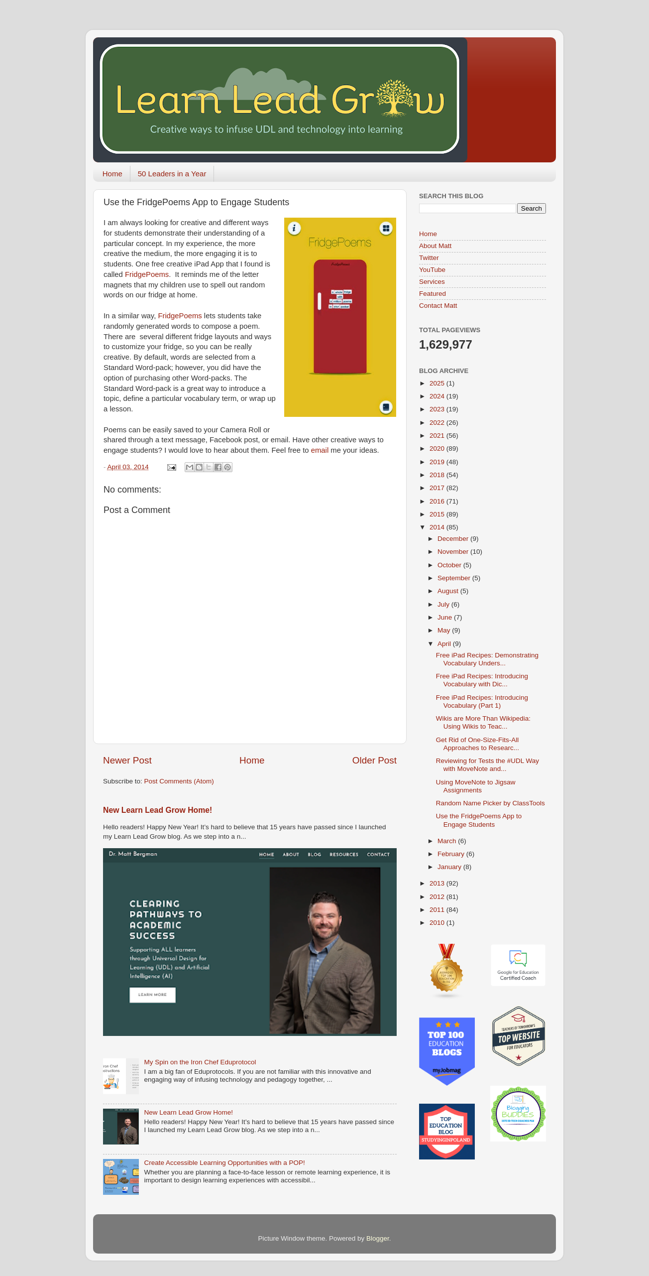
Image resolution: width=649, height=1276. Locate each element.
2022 (438, 422)
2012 (438, 896)
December (453, 538)
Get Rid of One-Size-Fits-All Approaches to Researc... (477, 744)
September (454, 578)
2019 (438, 462)
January (450, 867)
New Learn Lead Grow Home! (157, 810)
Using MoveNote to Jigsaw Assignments (476, 786)
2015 (438, 514)
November (453, 551)
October (450, 565)
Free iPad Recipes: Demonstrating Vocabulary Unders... (487, 659)
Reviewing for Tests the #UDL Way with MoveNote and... (487, 764)
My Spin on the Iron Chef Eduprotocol (200, 1062)
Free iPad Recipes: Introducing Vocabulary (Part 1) (482, 701)
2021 (438, 435)
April (445, 643)
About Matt (435, 246)
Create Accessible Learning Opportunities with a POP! (224, 1162)
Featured (432, 293)
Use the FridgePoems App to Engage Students (479, 820)
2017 (438, 488)
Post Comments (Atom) (179, 781)
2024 (438, 396)
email (321, 450)
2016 (438, 501)
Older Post (374, 760)
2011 (438, 909)
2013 (438, 883)
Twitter (429, 257)
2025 (438, 383)
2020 (438, 448)
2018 (438, 475)
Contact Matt (438, 305)
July (444, 604)
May (444, 630)
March (447, 841)
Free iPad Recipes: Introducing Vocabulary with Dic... (482, 680)
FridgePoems (147, 274)
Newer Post (127, 760)
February (451, 854)
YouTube (432, 269)
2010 (438, 922)
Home (112, 173)
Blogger (377, 1238)
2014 (438, 527)
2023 (438, 409)
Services (432, 281)
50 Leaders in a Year (172, 173)
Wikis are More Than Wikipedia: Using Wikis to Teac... (483, 722)
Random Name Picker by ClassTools (490, 803)
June (445, 617)
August (448, 591)
